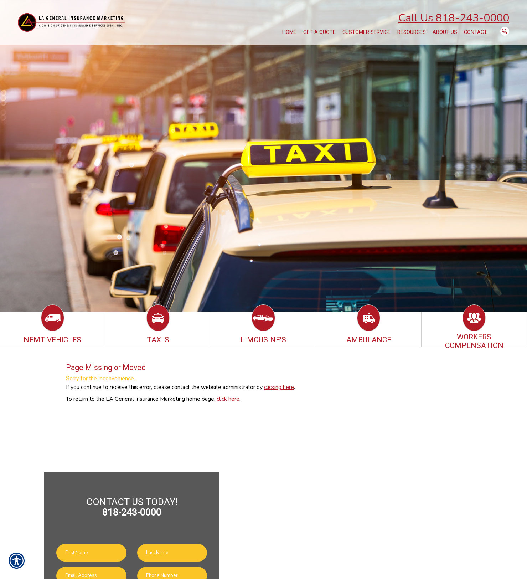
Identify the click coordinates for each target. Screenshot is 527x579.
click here (228, 399)
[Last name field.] (172, 553)
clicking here (279, 387)
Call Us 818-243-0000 (453, 18)
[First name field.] (91, 553)
